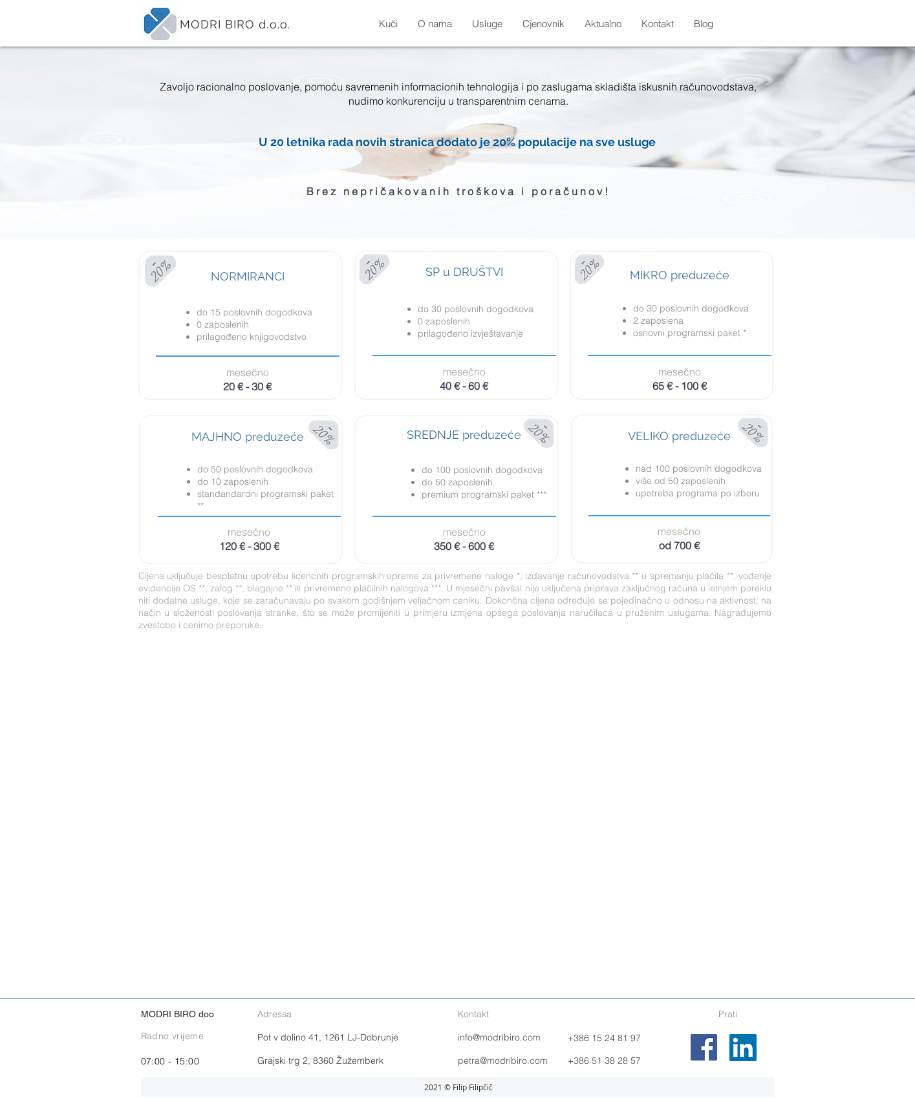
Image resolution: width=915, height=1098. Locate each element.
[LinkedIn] (743, 1047)
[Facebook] (704, 1047)
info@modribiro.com (499, 1037)
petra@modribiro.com (503, 1060)
